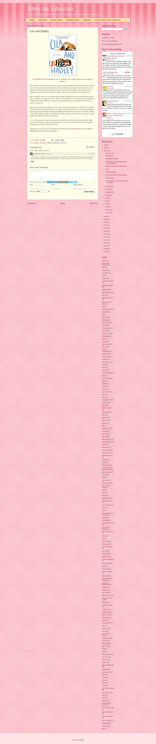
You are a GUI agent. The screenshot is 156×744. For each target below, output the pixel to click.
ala (102, 275)
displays (104, 386)
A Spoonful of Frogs (112, 101)
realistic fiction (106, 615)
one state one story (107, 546)
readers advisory (106, 595)
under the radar (106, 692)
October (108, 189)
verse (103, 695)
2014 (105, 231)
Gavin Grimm (111, 119)
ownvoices (64, 143)
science (104, 631)
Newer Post (31, 203)
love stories (105, 480)
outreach (104, 551)
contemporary (106, 362)
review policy (105, 617)
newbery (104, 536)
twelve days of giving (108, 688)
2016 (105, 225)
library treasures (106, 472)
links (103, 477)
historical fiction (106, 442)
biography (104, 312)
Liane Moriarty (111, 74)
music (103, 510)
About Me (43, 20)
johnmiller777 (38, 153)
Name (31, 184)
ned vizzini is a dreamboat (106, 528)
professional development (105, 583)
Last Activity (45, 150)
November (109, 186)
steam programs (106, 654)
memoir (104, 495)
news (103, 538)
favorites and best (107, 408)
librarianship (105, 465)
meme (103, 492)
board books (105, 320)
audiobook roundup (107, 285)
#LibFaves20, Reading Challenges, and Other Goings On (116, 162)
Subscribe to (40, 191)
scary (103, 625)
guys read (104, 436)
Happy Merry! (109, 156)
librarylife (104, 475)
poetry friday (105, 569)
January (108, 213)
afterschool (105, 273)
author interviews (106, 292)
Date (36, 150)
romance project (106, 623)
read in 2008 (105, 592)
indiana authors (106, 452)
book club (104, 325)
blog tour (104, 317)
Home (32, 20)
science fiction (106, 638)
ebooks (104, 394)
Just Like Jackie (74, 129)
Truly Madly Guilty (112, 72)
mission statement (107, 505)
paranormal (105, 556)
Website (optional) (78, 184)
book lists (104, 331)
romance (104, 620)
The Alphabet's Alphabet (112, 158)
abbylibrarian (114, 41)
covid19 (104, 365)
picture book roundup (108, 559)
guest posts (105, 434)
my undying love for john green (107, 514)
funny (103, 415)
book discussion (106, 328)
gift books (104, 417)
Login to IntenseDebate (51, 182)
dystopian (104, 389)
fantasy (104, 405)
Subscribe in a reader (108, 37)
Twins (107, 169)
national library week (108, 523)
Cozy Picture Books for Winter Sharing (116, 175)
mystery (104, 517)
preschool (104, 576)
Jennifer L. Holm (111, 59)
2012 (105, 237)
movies (104, 508)
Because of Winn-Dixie (51, 129)
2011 (105, 240)
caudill (104, 341)
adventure (104, 270)
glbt (103, 426)
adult (103, 267)
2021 (105, 148)
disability (49, 143)
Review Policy (56, 20)
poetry (103, 566)
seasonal (104, 641)
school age (105, 628)
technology (105, 669)
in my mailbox (106, 450)
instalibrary (105, 460)
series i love (105, 646)
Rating (40, 150)
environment (105, 402)
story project (105, 657)
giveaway (104, 423)
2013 (105, 234)
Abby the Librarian (50, 8)
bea (103, 306)
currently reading (106, 373)
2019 (105, 216)
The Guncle (110, 86)
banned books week (107, 298)
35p (43, 153)
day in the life (105, 378)
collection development (105, 350)
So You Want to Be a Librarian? (107, 20)
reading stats (105, 609)
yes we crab (105, 726)
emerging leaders (106, 400)
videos (103, 698)
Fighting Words (34, 131)
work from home (106, 720)
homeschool (105, 447)
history (104, 444)
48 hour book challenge (105, 264)
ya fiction (104, 723)
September (109, 192)
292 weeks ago (49, 153)
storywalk (104, 662)
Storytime (87, 20)
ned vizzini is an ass (107, 531)
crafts (103, 367)
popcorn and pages (107, 571)
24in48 (104, 260)
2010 (105, 243)
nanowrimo (105, 520)
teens (103, 675)
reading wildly (106, 612)
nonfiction (105, 541)
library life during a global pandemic (107, 468)
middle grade (56, 143)
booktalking (105, 336)
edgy (103, 397)
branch (104, 339)
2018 (105, 219)
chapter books (106, 344)
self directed (105, 643)
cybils (103, 375)
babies (103, 295)
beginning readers (107, 309)
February (108, 210)
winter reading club (107, 716)
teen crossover (106, 672)
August (108, 195)
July (107, 198)
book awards (105, 322)
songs (103, 649)
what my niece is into (108, 707)
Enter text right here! (62, 175)
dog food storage (53, 158)
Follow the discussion (93, 147)
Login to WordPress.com (62, 182)
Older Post (94, 203)
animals (36, 143)
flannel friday (105, 412)
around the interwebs (107, 281)
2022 (105, 145)
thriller (104, 680)
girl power (105, 420)
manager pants (106, 483)
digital (103, 381)
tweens (104, 685)
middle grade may (107, 501)
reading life (105, 602)
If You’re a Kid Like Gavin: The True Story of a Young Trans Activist (115, 115)
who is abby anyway (107, 712)
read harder (105, 590)
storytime (104, 659)
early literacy (105, 392)
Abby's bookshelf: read (117, 53)
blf (102, 314)
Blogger (81, 740)
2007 (105, 251)
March (108, 207)
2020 (105, 151)
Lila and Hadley (37, 79)
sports (103, 651)
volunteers (105, 700)
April (107, 204)
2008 (105, 249)
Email (53, 184)
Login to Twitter (73, 182)
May (107, 201)
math (103, 490)
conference (105, 359)
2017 (105, 222)
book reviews (43, 143)
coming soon (105, 354)
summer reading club (107, 665)
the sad (104, 677)
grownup (104, 431)
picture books (105, 563)
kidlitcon (104, 462)
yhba (103, 729)
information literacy (107, 455)
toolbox (104, 683)
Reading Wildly (73, 20)
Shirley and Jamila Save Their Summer (116, 166)
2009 (105, 246)
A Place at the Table (110, 172)
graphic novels (106, 428)
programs (104, 587)
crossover (104, 370)
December (109, 153)
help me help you (106, 439)
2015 (105, 228)
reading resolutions (107, 605)
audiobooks (105, 290)
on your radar (105, 544)
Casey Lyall (110, 102)
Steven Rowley (111, 88)
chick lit (104, 347)
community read (106, 356)
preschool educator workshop (107, 579)
